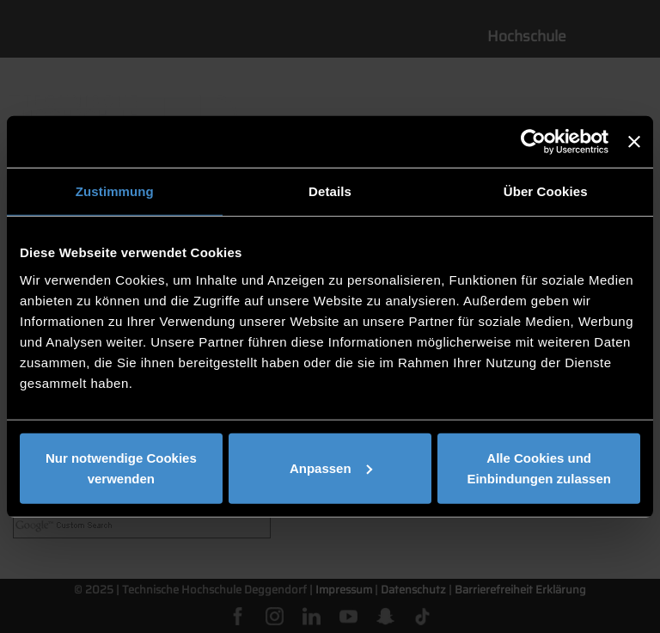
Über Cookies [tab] (546, 191)
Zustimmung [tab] (115, 191)
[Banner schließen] (634, 142)
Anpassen (331, 467)
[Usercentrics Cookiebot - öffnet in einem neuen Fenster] (533, 142)
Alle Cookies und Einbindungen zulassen (539, 467)
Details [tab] (330, 191)
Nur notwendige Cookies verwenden (121, 467)
